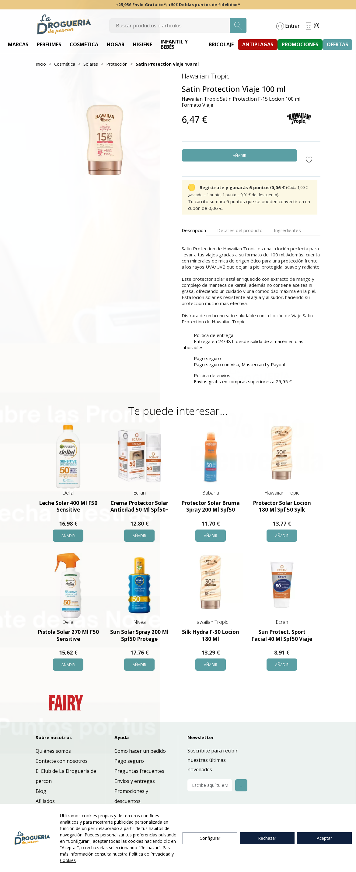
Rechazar (267, 838)
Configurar (210, 838)
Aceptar (324, 838)
